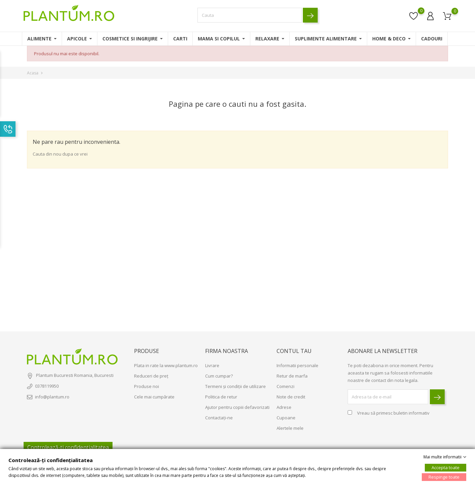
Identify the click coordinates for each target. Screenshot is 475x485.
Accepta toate (446, 467)
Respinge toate (444, 477)
